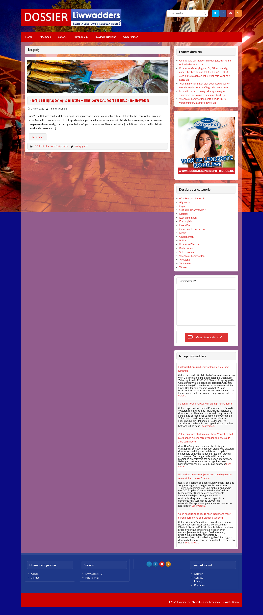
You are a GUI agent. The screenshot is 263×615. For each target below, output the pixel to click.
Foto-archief (92, 577)
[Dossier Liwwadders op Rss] (168, 564)
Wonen (183, 267)
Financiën (184, 225)
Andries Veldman (58, 108)
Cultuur (35, 577)
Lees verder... (208, 425)
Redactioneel (186, 248)
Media (182, 232)
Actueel (35, 573)
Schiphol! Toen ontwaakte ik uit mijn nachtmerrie (205, 403)
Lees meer (38, 136)
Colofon (198, 573)
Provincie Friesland (105, 36)
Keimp (235, 602)
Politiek (183, 240)
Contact (198, 577)
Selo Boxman (186, 251)
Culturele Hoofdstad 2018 (193, 209)
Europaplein (81, 36)
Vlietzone (184, 259)
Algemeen (45, 36)
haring (78, 146)
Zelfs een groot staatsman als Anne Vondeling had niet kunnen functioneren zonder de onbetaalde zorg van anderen (205, 437)
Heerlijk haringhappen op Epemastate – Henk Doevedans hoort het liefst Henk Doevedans (89, 100)
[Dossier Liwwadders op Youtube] (162, 564)
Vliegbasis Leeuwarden (191, 255)
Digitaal (183, 213)
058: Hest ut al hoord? (45, 146)
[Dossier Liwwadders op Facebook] (149, 564)
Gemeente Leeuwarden (192, 228)
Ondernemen (130, 36)
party (85, 146)
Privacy (198, 581)
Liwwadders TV (93, 573)
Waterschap (185, 263)
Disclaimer (200, 585)
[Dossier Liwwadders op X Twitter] (155, 564)
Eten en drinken (188, 217)
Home (28, 36)
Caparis (62, 36)
